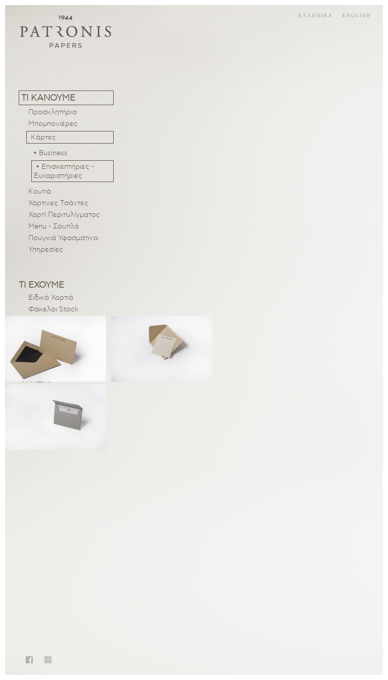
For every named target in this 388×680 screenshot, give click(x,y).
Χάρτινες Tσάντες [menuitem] (58, 203)
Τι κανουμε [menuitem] (48, 98)
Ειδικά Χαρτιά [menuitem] (50, 298)
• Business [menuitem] (50, 153)
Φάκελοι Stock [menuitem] (53, 309)
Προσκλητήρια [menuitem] (52, 112)
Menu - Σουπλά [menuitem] (53, 226)
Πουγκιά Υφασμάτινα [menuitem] (63, 238)
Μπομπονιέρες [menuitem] (53, 124)
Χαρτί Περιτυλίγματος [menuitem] (64, 215)
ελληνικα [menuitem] (315, 15)
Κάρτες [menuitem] (43, 137)
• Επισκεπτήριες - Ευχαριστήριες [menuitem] (64, 171)
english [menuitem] (356, 15)
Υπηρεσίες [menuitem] (45, 250)
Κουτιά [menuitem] (39, 192)
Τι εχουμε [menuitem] (41, 285)
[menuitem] (70, 137)
